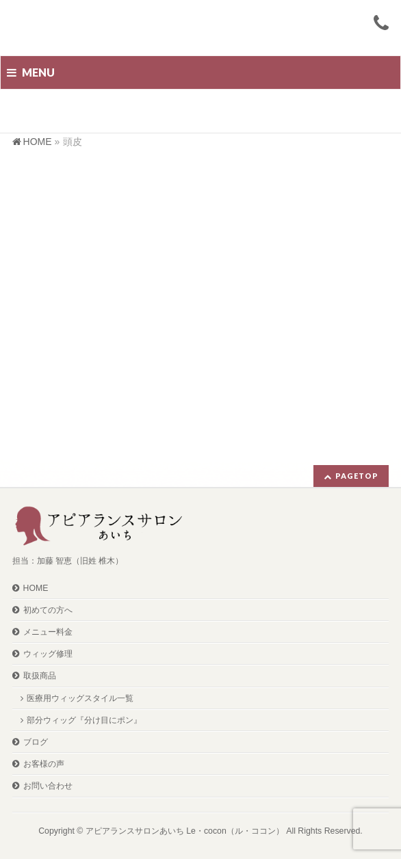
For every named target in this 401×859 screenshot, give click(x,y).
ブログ (35, 742)
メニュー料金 (48, 632)
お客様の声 (43, 764)
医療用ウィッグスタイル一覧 (80, 698)
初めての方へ (48, 610)
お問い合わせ (48, 786)
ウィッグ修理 (48, 654)
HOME (36, 588)
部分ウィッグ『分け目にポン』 (84, 720)
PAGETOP (356, 475)
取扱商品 (39, 675)
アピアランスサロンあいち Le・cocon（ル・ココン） (185, 831)
